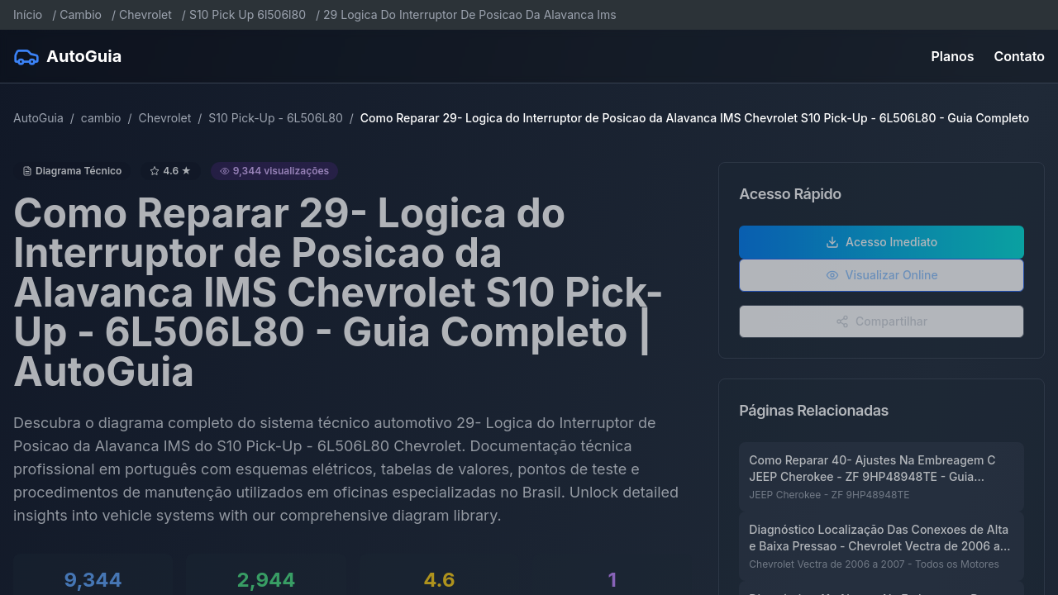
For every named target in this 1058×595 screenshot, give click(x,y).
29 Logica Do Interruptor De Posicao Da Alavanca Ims (470, 14)
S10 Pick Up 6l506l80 (247, 14)
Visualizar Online (882, 282)
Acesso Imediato (881, 249)
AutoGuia (38, 118)
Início (27, 14)
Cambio (81, 14)
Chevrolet (145, 14)
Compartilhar (881, 328)
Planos (953, 56)
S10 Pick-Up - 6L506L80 (275, 118)
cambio (101, 118)
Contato (1019, 56)
